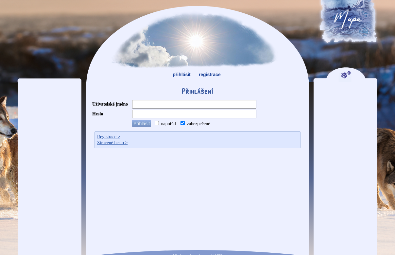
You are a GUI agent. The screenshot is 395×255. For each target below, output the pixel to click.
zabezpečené (195, 123)
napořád (165, 123)
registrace (210, 74)
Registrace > (108, 136)
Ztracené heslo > (112, 142)
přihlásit (181, 74)
